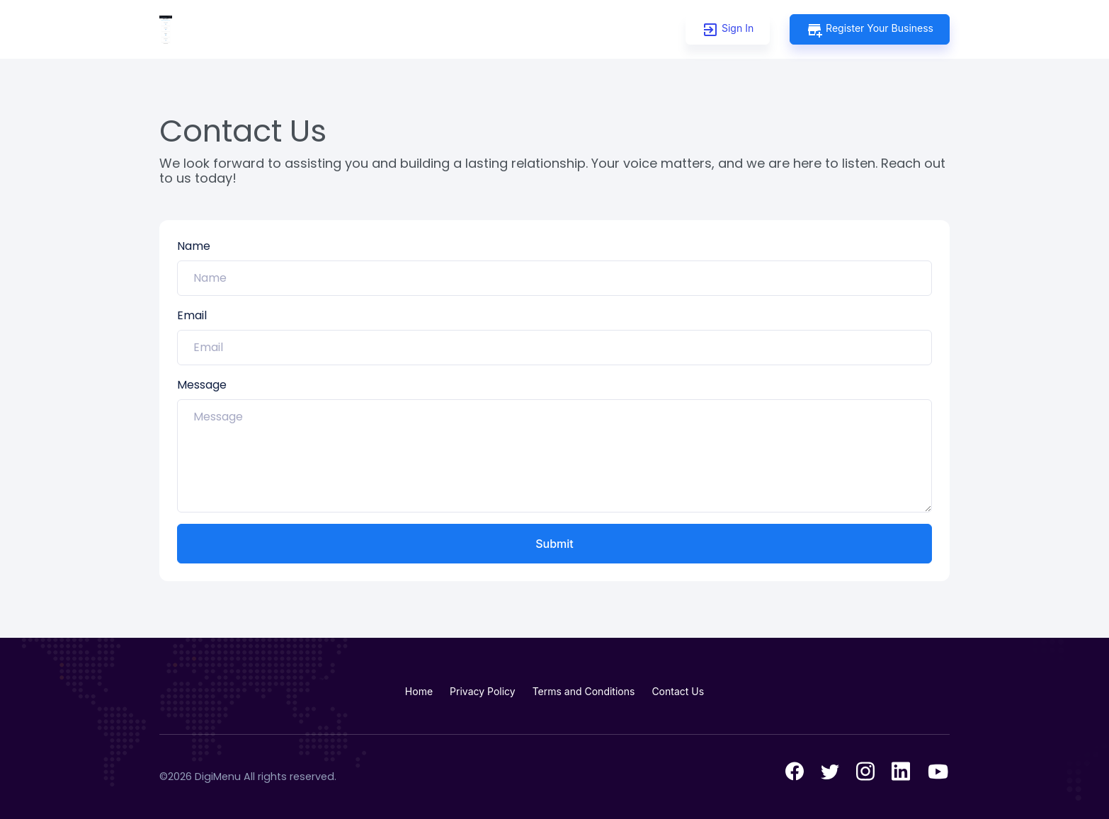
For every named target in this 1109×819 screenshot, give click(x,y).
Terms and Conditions (584, 691)
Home (419, 691)
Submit (554, 544)
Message (202, 385)
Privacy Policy (483, 691)
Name (193, 246)
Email (192, 315)
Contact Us (678, 691)
